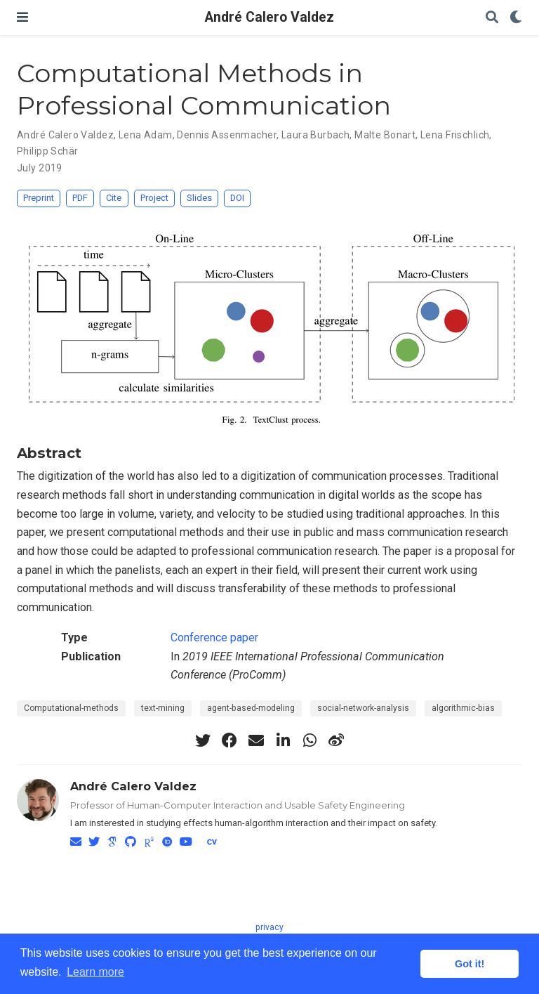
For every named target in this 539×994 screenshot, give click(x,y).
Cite (113, 197)
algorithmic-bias (463, 708)
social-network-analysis (363, 708)
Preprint (38, 197)
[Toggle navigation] (22, 17)
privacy (269, 927)
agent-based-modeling (251, 708)
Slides (199, 197)
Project (154, 197)
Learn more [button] (95, 972)
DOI (237, 197)
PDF (80, 197)
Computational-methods (71, 708)
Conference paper (214, 637)
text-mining (163, 708)
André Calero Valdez (269, 17)
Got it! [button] (469, 963)
